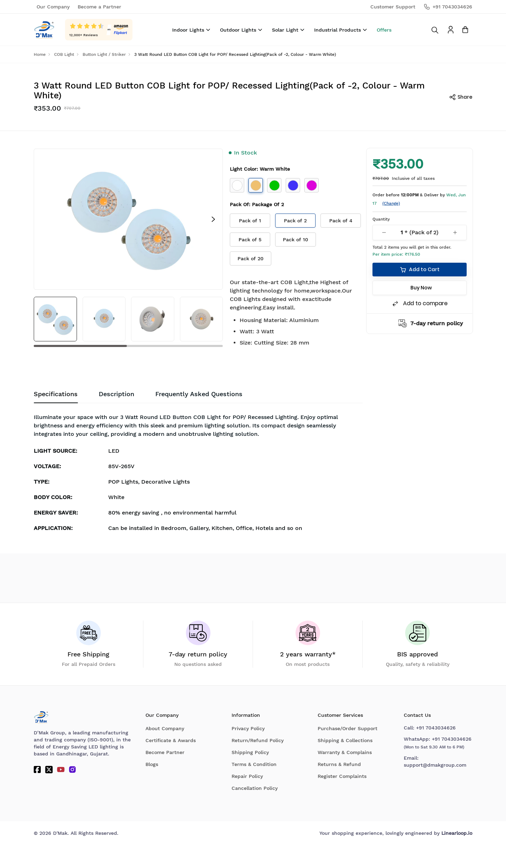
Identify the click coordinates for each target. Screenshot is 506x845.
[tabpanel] (198, 474)
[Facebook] (37, 769)
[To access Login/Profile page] (451, 30)
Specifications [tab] (56, 394)
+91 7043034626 (436, 728)
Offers (384, 30)
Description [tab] (116, 394)
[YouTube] (61, 769)
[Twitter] (49, 769)
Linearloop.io (456, 833)
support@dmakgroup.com (435, 765)
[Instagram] (72, 769)
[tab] (198, 394)
